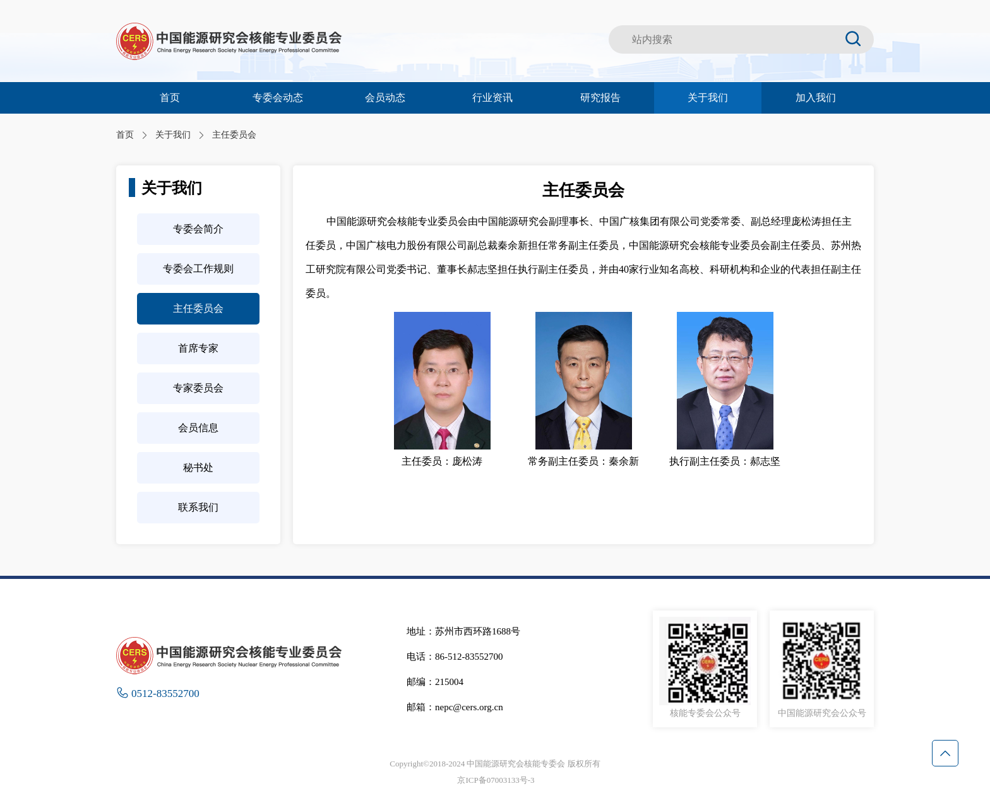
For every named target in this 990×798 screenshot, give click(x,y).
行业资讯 (492, 97)
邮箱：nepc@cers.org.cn (455, 707)
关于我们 (708, 97)
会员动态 (385, 97)
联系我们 (198, 507)
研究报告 (600, 97)
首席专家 (198, 348)
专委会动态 (278, 97)
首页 (170, 97)
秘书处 (198, 467)
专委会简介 (198, 228)
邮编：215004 (435, 682)
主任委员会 (198, 308)
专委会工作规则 (198, 268)
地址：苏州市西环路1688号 (463, 631)
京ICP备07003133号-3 (495, 780)
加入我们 (816, 97)
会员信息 (198, 427)
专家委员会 (198, 388)
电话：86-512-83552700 (455, 657)
